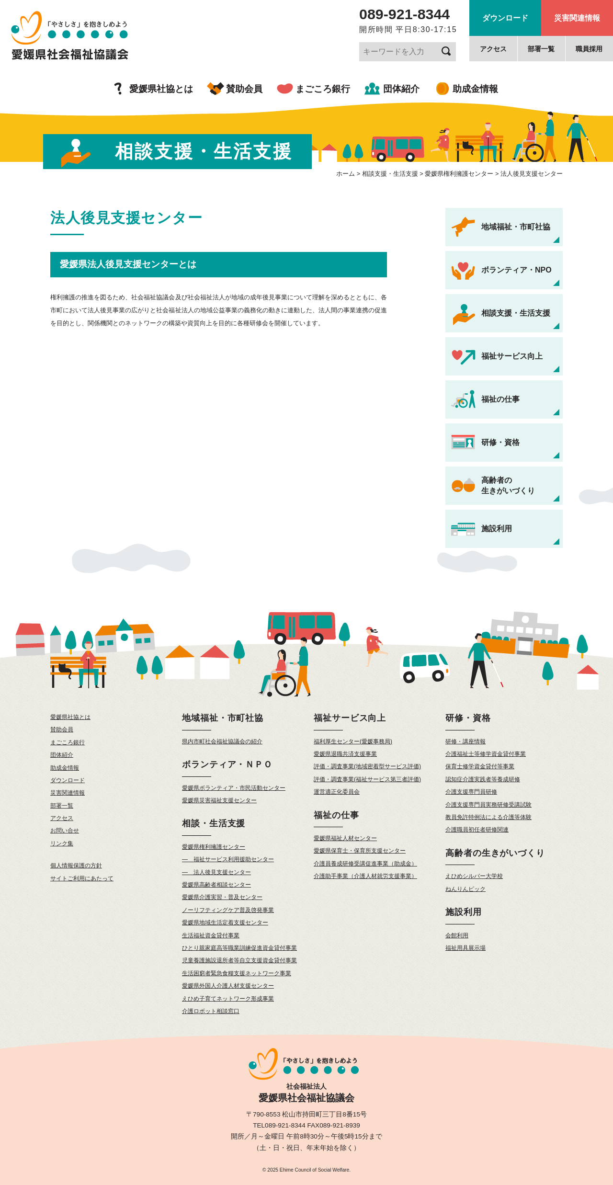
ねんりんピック (465, 889)
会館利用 (456, 935)
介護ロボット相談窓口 (210, 1011)
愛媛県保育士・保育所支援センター (360, 850)
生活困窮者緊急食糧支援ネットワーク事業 (236, 973)
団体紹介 (401, 89)
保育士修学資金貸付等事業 (479, 766)
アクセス (493, 49)
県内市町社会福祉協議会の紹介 (222, 741)
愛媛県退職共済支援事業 (345, 754)
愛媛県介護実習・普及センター (222, 897)
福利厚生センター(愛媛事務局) (353, 741)
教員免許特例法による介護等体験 (488, 817)
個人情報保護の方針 (76, 865)
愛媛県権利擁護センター (213, 846)
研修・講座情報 (465, 741)
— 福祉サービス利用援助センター (228, 859)
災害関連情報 (577, 18)
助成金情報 (475, 89)
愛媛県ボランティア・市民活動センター (233, 788)
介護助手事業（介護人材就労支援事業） (365, 876)
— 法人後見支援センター (216, 872)
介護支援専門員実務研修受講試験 (488, 804)
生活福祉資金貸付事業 (210, 935)
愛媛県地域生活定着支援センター (225, 922)
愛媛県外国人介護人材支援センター (228, 985)
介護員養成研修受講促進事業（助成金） (365, 863)
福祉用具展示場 (465, 948)
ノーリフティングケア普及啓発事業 (228, 910)
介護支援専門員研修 (471, 791)
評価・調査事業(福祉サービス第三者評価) (367, 779)
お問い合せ (64, 830)
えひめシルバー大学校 (474, 876)
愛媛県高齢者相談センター (216, 884)
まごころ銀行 (322, 89)
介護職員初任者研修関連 (477, 829)
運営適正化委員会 (337, 791)
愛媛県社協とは (161, 89)
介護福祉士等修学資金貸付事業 (485, 754)
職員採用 (589, 49)
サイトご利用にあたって (82, 878)
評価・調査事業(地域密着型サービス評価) (367, 766)
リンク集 (61, 843)
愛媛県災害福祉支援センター (219, 800)
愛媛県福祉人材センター (345, 838)
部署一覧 (541, 49)
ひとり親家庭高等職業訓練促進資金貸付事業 (239, 948)
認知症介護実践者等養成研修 (482, 779)
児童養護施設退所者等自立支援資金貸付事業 (239, 960)
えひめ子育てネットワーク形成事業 (228, 998)
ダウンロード (505, 18)
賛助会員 (244, 89)
